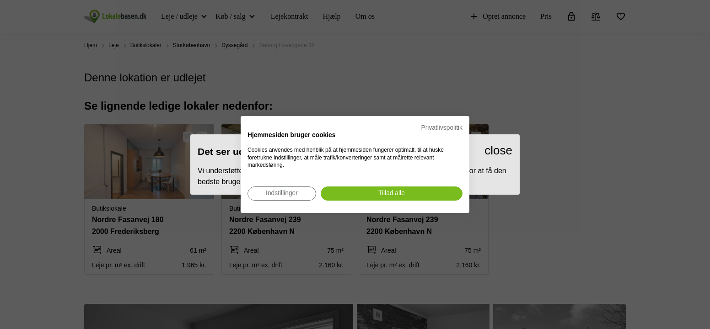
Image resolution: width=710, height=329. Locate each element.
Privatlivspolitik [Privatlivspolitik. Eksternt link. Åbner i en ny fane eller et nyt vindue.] (442, 127)
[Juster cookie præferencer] (281, 193)
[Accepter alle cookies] (392, 193)
